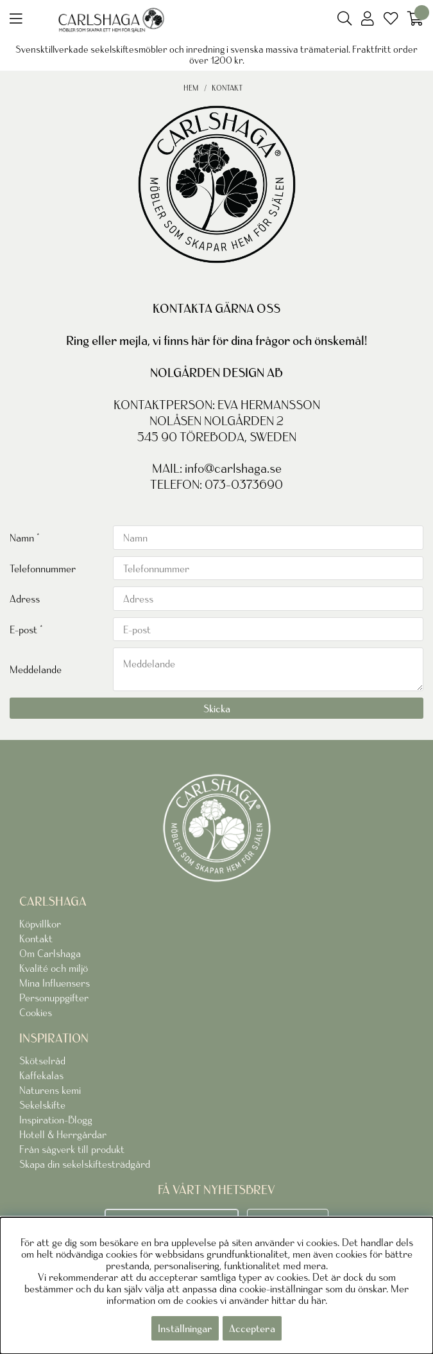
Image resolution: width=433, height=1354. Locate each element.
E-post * (26, 629)
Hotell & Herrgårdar (62, 1134)
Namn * (25, 537)
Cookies (35, 1012)
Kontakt (227, 88)
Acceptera (252, 1328)
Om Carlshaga (50, 953)
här (318, 1300)
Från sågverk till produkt (71, 1149)
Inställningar (185, 1328)
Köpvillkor (40, 923)
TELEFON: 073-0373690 (216, 484)
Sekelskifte (42, 1105)
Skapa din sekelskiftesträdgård (84, 1164)
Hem (190, 88)
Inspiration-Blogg (55, 1119)
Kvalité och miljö (53, 968)
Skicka (216, 708)
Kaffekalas (41, 1075)
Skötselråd (42, 1060)
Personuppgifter (54, 997)
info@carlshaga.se (233, 468)
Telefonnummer (43, 568)
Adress (25, 598)
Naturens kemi (50, 1090)
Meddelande (36, 669)
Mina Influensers (54, 983)
